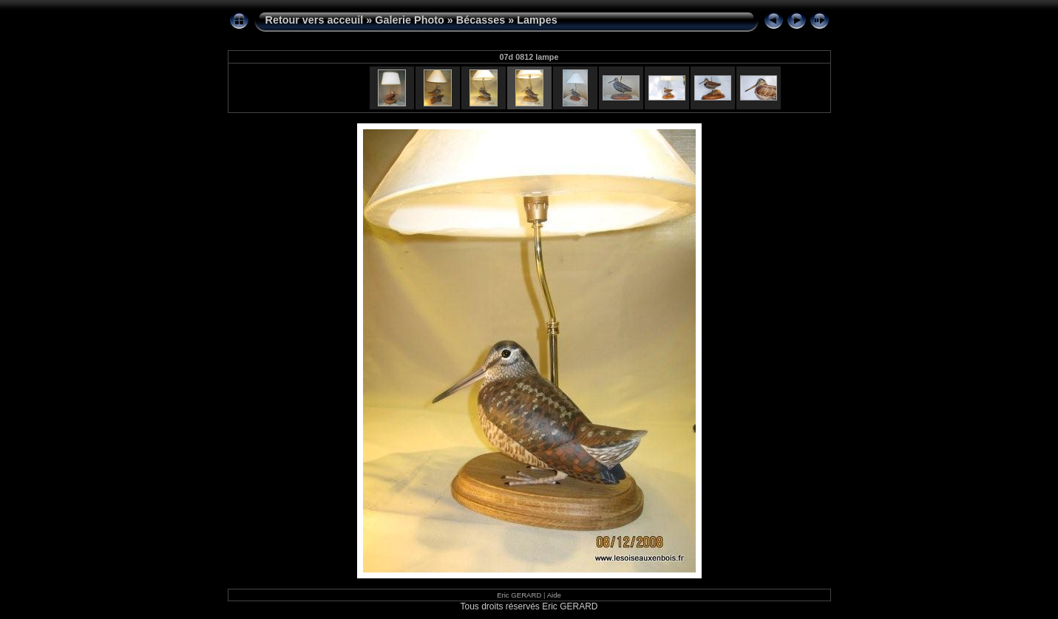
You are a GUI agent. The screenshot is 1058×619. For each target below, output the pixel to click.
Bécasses (480, 20)
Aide (554, 595)
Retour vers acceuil (314, 20)
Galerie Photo (409, 20)
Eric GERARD (519, 595)
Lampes (537, 20)
